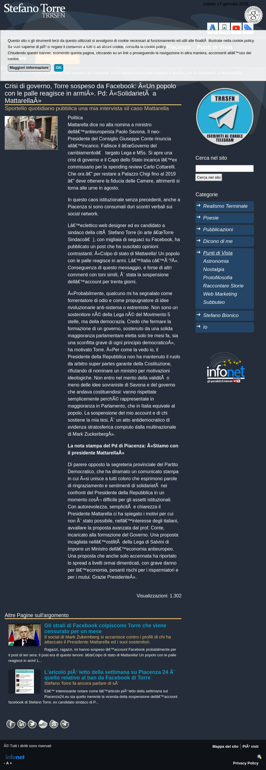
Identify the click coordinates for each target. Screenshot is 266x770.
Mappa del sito (225, 746)
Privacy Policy (246, 763)
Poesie (211, 218)
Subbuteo (214, 302)
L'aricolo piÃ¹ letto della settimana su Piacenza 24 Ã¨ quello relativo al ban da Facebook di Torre (109, 675)
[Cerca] (208, 177)
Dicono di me (218, 241)
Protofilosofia (217, 277)
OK (58, 67)
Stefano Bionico (220, 315)
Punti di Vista (217, 253)
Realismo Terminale (225, 206)
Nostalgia (213, 269)
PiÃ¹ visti (251, 746)
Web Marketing (220, 294)
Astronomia (216, 261)
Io (205, 327)
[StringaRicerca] (224, 168)
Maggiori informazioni (29, 67)
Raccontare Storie (223, 286)
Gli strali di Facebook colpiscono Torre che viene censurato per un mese (105, 628)
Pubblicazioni (218, 229)
